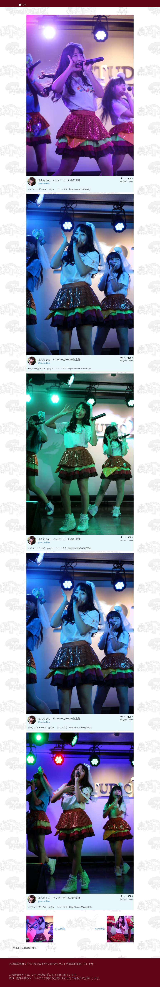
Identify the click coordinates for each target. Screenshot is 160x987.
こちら (75, 978)
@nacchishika (44, 183)
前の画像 (45, 928)
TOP (22, 4)
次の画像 (114, 928)
